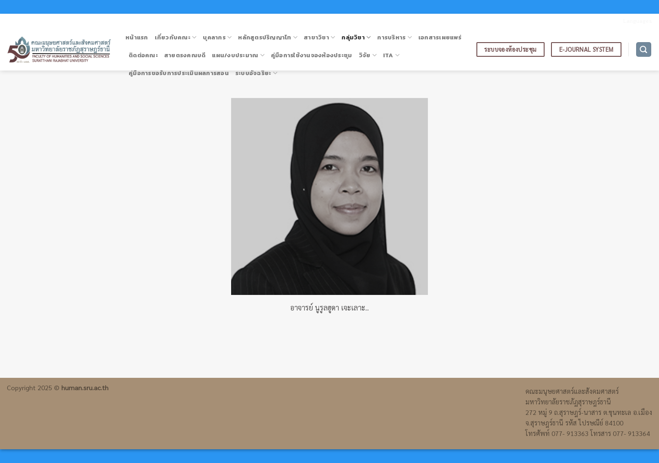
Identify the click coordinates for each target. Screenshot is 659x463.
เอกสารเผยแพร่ (439, 37)
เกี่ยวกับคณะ (176, 37)
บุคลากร (217, 37)
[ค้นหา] (644, 49)
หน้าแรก (136, 37)
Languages (637, 20)
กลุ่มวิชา (356, 37)
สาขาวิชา (319, 37)
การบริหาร (394, 37)
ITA (391, 55)
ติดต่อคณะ (143, 55)
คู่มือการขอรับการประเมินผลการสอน (179, 73)
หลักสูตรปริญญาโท (267, 37)
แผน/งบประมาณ (238, 55)
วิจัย (368, 55)
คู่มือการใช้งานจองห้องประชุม (311, 55)
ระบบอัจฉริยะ (256, 73)
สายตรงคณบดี (185, 55)
